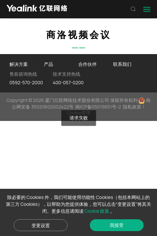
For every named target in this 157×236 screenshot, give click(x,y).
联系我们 (122, 64)
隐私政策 (132, 107)
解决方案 (19, 64)
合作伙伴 (87, 64)
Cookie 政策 (97, 211)
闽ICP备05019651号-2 (98, 107)
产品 (48, 64)
